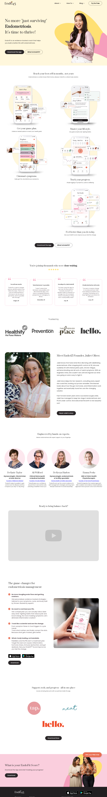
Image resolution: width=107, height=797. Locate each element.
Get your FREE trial (92, 755)
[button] (57, 3)
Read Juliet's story (66, 413)
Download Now (53, 738)
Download (15, 663)
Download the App (14, 52)
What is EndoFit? (33, 52)
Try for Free (95, 3)
